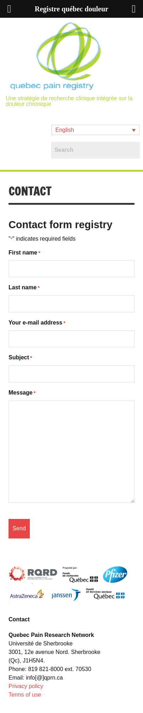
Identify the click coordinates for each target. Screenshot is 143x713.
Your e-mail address (37, 323)
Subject (20, 358)
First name (24, 253)
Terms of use (25, 695)
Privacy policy (26, 686)
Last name (24, 288)
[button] (95, 130)
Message (22, 393)
